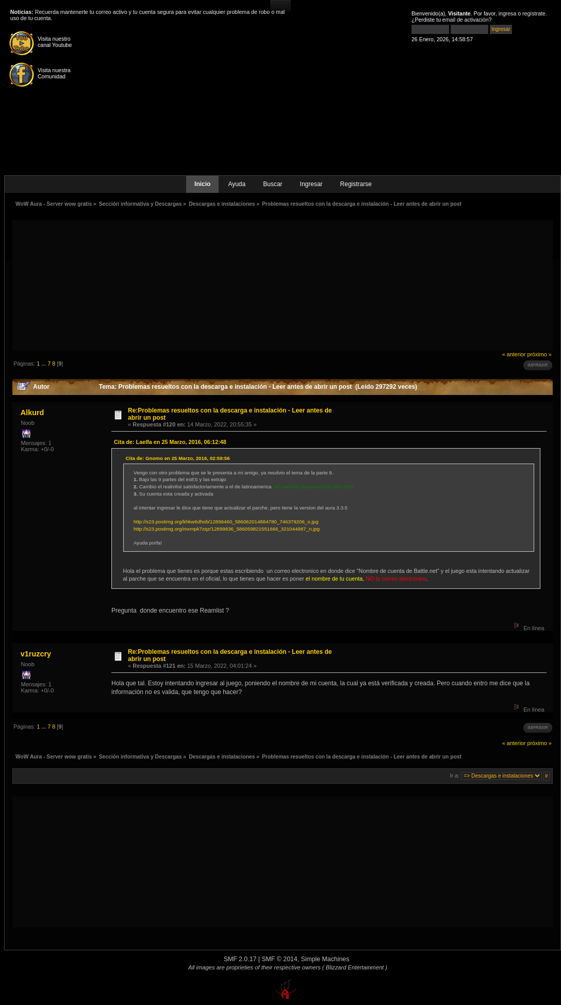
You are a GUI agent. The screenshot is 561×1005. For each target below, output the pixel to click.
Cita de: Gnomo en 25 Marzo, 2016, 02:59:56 (178, 458)
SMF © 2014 (279, 959)
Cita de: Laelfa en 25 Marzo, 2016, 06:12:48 (170, 442)
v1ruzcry (36, 654)
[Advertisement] (282, 284)
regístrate (534, 13)
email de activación (465, 20)
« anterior (514, 354)
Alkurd (32, 412)
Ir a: (454, 775)
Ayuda (236, 184)
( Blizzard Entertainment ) (354, 967)
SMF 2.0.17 (240, 959)
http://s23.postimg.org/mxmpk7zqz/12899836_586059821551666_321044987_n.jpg (227, 529)
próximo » (539, 354)
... (44, 363)
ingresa (508, 13)
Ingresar (311, 184)
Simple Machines (325, 959)
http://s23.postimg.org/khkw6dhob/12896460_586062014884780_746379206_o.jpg (226, 521)
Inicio (202, 184)
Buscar (272, 184)
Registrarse (356, 184)
